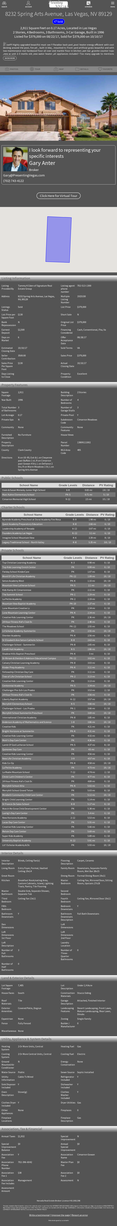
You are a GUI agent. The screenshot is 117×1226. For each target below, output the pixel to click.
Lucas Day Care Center (13, 822)
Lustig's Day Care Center (15, 813)
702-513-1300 (84, 285)
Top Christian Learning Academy (19, 562)
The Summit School (12, 594)
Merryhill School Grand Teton (17, 790)
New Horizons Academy (14, 817)
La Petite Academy (12, 599)
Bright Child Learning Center (17, 799)
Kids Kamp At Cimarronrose (16, 589)
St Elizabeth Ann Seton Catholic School (22, 640)
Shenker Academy (11, 635)
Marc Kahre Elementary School (18, 494)
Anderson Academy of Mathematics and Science (26, 722)
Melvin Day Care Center (14, 831)
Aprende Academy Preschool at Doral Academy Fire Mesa (31, 519)
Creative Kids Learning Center (17, 617)
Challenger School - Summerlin (18, 644)
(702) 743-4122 (13, 181)
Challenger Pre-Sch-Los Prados (18, 690)
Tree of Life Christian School (17, 676)
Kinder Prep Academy (13, 667)
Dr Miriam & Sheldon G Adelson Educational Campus (29, 658)
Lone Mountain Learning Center (18, 612)
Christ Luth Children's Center (17, 776)
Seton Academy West (13, 580)
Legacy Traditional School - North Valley (23, 542)
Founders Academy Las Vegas (17, 533)
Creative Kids (9, 726)
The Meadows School (13, 626)
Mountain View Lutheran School (18, 585)
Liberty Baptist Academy (15, 699)
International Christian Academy (19, 717)
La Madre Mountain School (16, 772)
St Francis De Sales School (15, 804)
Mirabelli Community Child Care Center (22, 794)
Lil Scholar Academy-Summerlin (18, 630)
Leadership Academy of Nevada (18, 528)
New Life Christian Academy (16, 758)
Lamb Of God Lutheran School (18, 744)
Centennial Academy (13, 685)
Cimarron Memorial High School (19, 499)
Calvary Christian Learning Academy (20, 662)
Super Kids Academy (12, 835)
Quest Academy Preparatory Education (22, 524)
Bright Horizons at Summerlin (18, 731)
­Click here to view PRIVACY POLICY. (36, 1210)
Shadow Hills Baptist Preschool (18, 653)
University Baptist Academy (16, 840)
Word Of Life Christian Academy (18, 576)
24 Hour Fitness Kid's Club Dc (17, 621)
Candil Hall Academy (12, 649)
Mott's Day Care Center (14, 740)
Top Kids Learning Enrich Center (19, 567)
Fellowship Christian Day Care (17, 671)
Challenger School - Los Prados (18, 708)
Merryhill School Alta (13, 785)
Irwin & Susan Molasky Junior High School (23, 490)
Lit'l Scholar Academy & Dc (16, 845)
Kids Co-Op (8, 763)
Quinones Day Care (12, 749)
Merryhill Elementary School (17, 703)
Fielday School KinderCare (15, 571)
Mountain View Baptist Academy (19, 603)
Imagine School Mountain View (18, 537)
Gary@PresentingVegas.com (24, 175)
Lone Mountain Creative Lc (16, 608)
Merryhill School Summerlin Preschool (22, 712)
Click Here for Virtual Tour (58, 196)
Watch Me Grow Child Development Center (24, 808)
